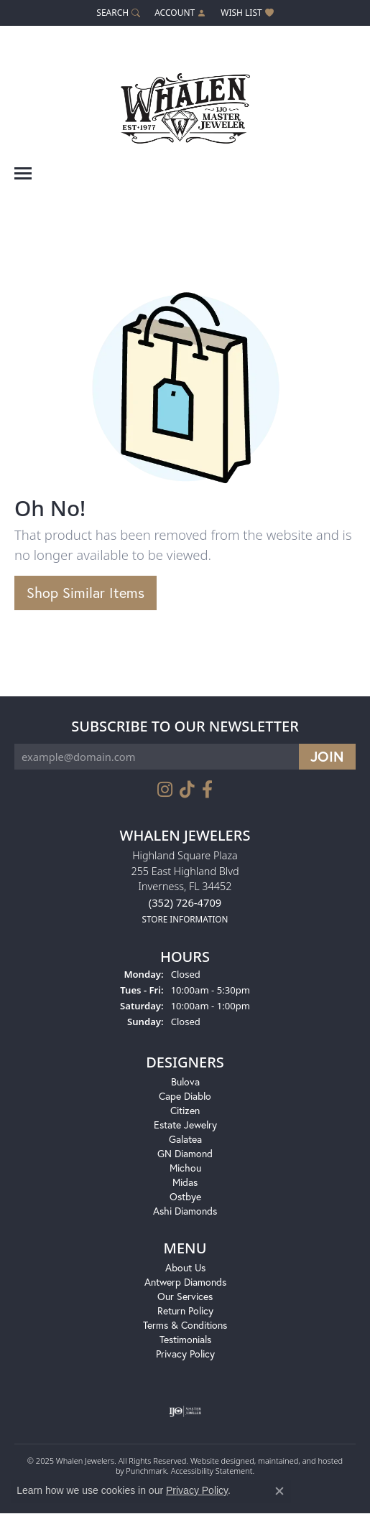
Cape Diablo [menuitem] (185, 1096)
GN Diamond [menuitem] (185, 1154)
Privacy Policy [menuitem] (185, 1354)
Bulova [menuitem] (185, 1082)
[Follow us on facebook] (207, 789)
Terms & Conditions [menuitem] (185, 1325)
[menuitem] (185, 1412)
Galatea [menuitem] (185, 1139)
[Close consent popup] (279, 1491)
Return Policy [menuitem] (185, 1311)
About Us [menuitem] (185, 1268)
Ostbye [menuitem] (185, 1197)
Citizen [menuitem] (185, 1111)
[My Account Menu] (180, 12)
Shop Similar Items (85, 592)
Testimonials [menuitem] (185, 1340)
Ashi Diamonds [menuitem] (185, 1211)
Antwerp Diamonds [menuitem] (185, 1282)
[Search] (118, 12)
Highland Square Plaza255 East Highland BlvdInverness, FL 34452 (185, 887)
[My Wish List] (247, 12)
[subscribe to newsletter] (327, 757)
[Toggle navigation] (23, 173)
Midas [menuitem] (185, 1183)
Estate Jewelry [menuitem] (185, 1125)
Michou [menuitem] (185, 1168)
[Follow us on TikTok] (187, 789)
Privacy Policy (197, 1490)
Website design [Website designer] (217, 1461)
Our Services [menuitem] (185, 1297)
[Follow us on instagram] (164, 789)
